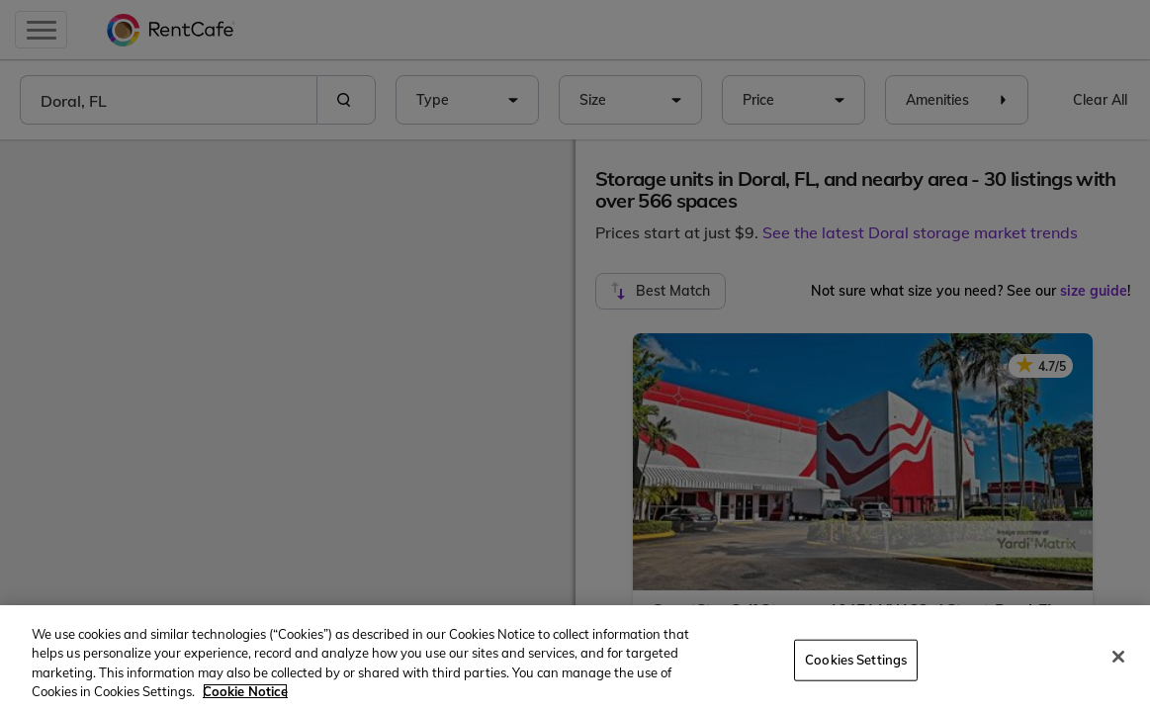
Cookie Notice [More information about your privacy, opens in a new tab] (245, 691)
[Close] (1118, 656)
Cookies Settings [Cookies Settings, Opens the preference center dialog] (856, 660)
